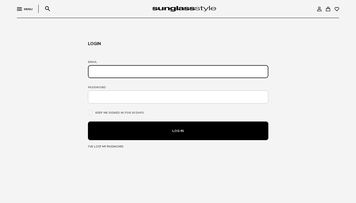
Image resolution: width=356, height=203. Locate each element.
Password (97, 87)
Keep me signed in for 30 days (119, 113)
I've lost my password (105, 147)
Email (92, 62)
